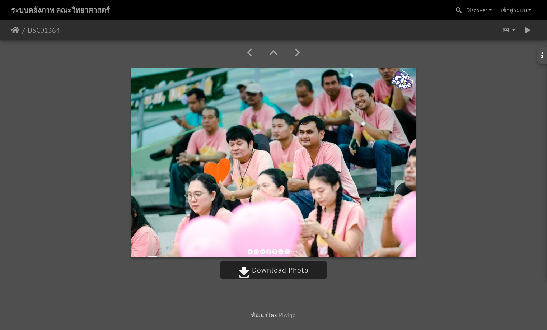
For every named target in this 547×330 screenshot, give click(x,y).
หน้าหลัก (15, 30)
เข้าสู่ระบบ (514, 10)
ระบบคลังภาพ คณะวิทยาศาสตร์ (60, 10)
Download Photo (273, 270)
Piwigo (287, 315)
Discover (476, 10)
